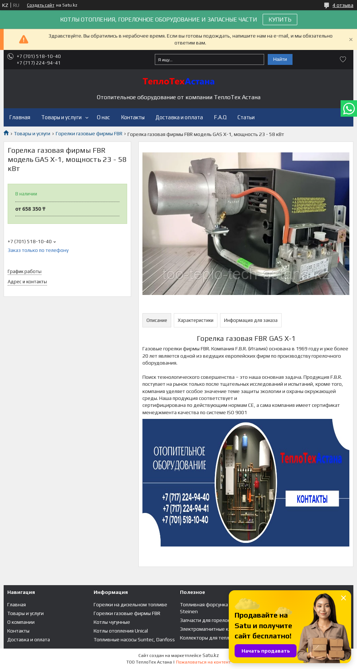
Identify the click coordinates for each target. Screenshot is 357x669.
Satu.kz (211, 655)
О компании (21, 622)
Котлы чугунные (112, 622)
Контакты (133, 117)
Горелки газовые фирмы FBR (89, 133)
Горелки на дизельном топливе (130, 604)
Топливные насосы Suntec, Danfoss (134, 639)
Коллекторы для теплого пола (214, 638)
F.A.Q (220, 117)
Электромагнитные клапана (212, 629)
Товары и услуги (61, 117)
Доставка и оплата (179, 117)
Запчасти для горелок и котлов (216, 620)
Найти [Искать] (280, 59)
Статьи (246, 117)
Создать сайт (40, 5)
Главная (19, 117)
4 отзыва (343, 5)
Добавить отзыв (343, 59)
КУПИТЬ (279, 19)
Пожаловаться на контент (203, 662)
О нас (103, 117)
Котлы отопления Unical (121, 631)
